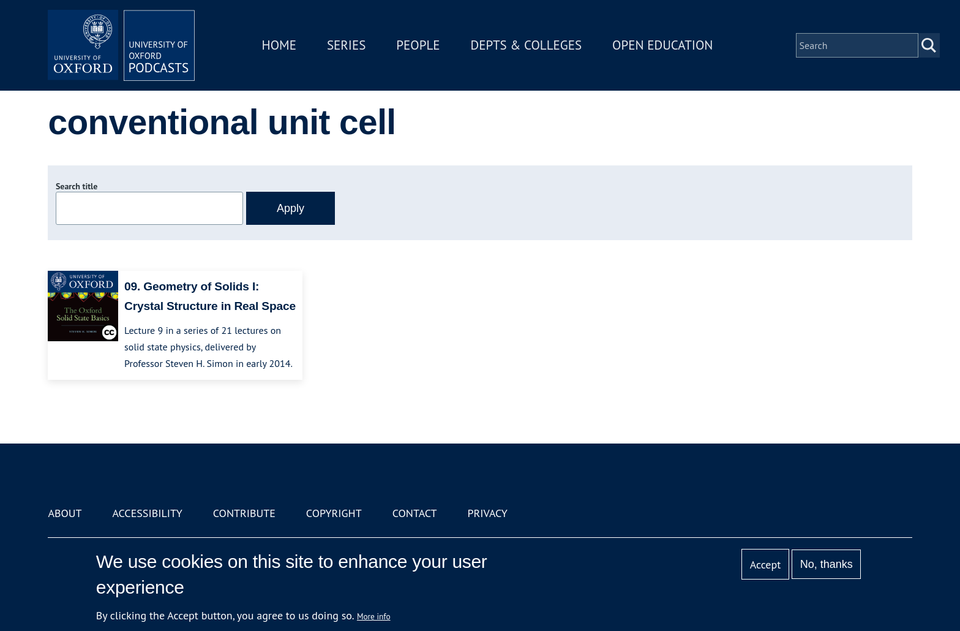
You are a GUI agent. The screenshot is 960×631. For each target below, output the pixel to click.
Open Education (662, 45)
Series (346, 45)
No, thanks (826, 564)
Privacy (488, 513)
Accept (765, 564)
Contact (414, 513)
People (418, 45)
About (64, 513)
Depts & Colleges (526, 45)
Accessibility (147, 513)
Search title (76, 186)
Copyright (334, 513)
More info (374, 616)
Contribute (244, 513)
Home (279, 45)
